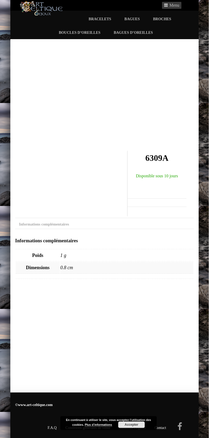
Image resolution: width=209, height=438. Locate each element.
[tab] (44, 225)
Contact (160, 428)
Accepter (131, 425)
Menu (174, 5)
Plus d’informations (98, 424)
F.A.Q (52, 428)
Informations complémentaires (44, 224)
